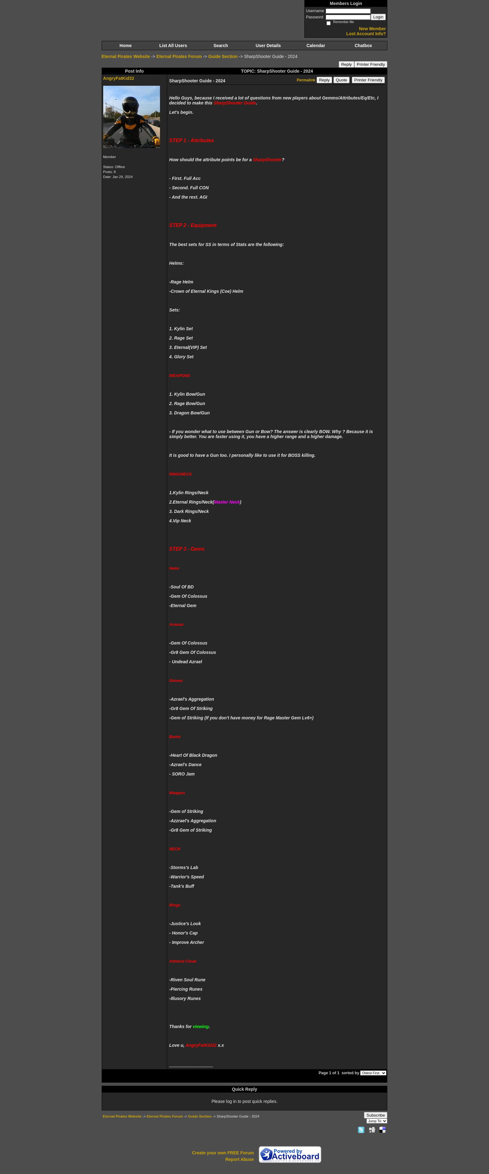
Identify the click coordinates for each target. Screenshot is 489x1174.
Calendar (316, 45)
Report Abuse (239, 1159)
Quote (341, 80)
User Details (268, 45)
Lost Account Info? (366, 33)
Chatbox (363, 45)
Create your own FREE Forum (223, 1152)
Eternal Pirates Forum (179, 56)
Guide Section (223, 56)
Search (220, 45)
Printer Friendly (371, 64)
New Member (372, 28)
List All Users (173, 45)
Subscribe (375, 1115)
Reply (346, 64)
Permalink (306, 80)
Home (125, 45)
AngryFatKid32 (118, 78)
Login (378, 17)
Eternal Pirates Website (126, 56)
